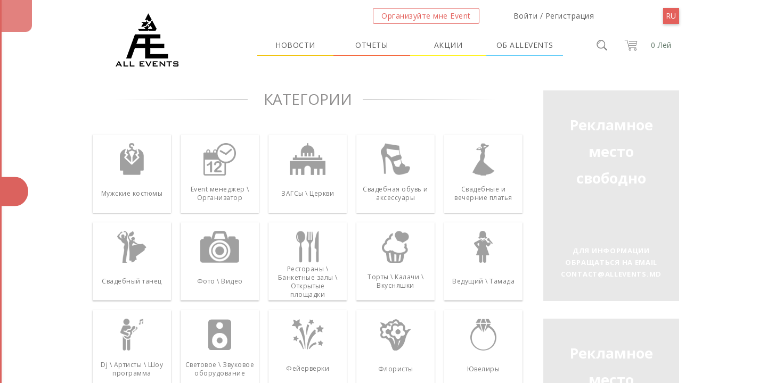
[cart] (646, 45)
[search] (602, 45)
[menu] (671, 16)
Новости (295, 45)
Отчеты (371, 45)
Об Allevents (524, 45)
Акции (448, 45)
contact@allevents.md (611, 274)
